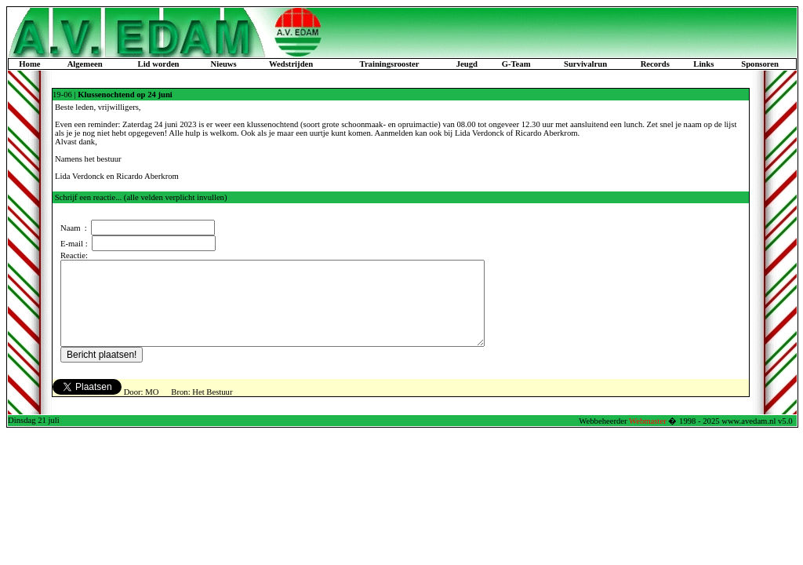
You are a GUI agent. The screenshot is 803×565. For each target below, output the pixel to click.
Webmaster (648, 437)
